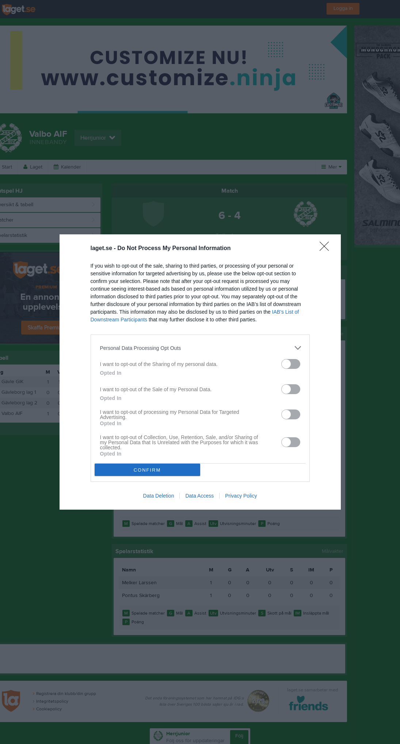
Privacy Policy (241, 496)
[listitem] (200, 348)
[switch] (290, 364)
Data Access (199, 496)
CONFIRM (147, 470)
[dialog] (200, 372)
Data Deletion (158, 496)
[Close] (327, 249)
